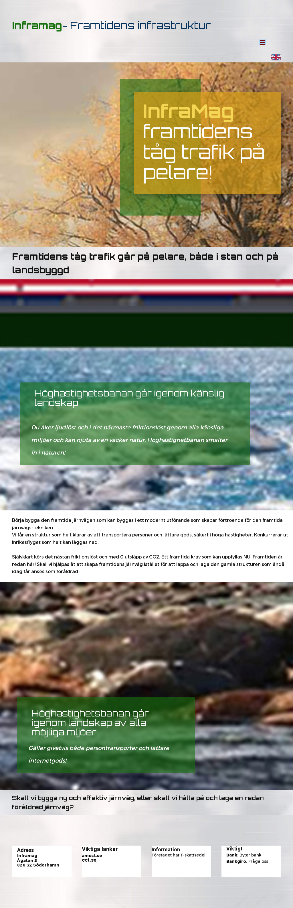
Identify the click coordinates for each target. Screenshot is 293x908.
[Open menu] (262, 42)
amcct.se (92, 855)
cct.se (89, 860)
